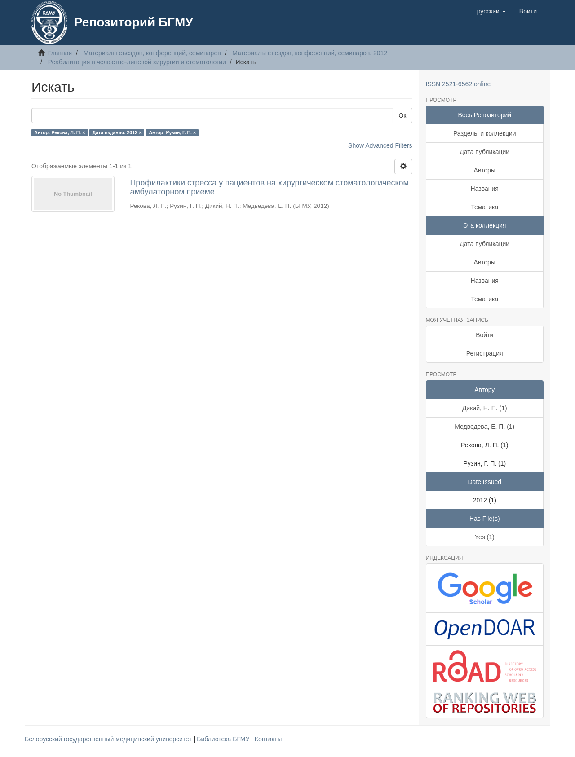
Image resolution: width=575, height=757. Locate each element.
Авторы (484, 170)
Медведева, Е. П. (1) (484, 426)
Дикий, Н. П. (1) (484, 408)
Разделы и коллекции (484, 133)
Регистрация (484, 353)
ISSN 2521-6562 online (458, 84)
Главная (60, 53)
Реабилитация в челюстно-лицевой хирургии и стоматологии (137, 62)
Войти (484, 335)
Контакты (268, 739)
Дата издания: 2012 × (117, 132)
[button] (491, 11)
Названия (485, 188)
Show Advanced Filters (380, 145)
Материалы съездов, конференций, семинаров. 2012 (309, 53)
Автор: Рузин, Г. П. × (172, 132)
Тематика (484, 207)
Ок (402, 115)
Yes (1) (485, 537)
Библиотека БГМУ (224, 739)
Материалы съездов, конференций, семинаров (152, 53)
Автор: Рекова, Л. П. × (59, 132)
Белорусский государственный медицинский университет (109, 739)
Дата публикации (484, 151)
